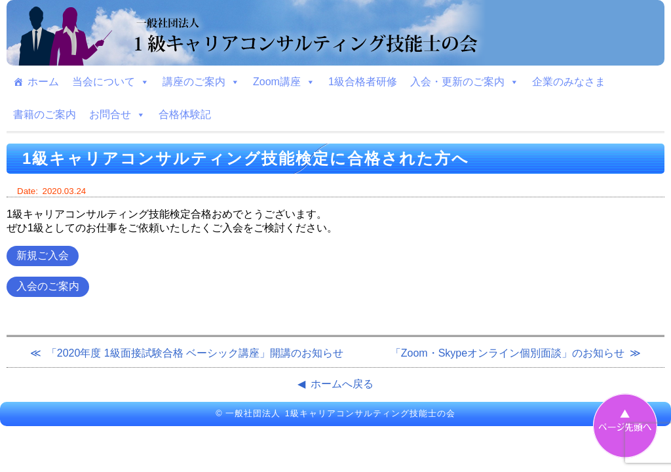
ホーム (43, 81)
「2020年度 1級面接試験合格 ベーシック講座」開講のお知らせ (195, 353)
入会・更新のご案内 (464, 82)
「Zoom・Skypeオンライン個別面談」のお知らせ (507, 353)
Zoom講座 (284, 82)
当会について (110, 82)
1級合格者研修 (362, 81)
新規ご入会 (42, 255)
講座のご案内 (201, 82)
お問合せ (117, 114)
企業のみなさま (568, 81)
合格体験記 (185, 114)
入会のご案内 (47, 286)
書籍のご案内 (44, 114)
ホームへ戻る (342, 383)
